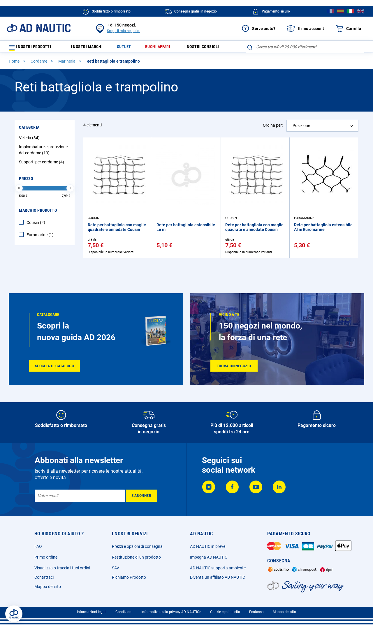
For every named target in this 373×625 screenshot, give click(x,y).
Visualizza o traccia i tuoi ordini (62, 568)
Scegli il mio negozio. (123, 31)
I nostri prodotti (33, 48)
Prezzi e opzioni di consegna (137, 546)
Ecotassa (256, 612)
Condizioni (123, 612)
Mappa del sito (47, 586)
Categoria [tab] (29, 130)
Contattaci (44, 577)
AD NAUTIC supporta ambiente (218, 568)
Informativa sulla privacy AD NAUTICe (171, 612)
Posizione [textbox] (301, 128)
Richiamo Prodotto (129, 577)
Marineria (67, 63)
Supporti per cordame (42, 164)
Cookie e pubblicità (225, 612)
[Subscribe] (141, 496)
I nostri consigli (211, 48)
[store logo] (38, 28)
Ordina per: (273, 128)
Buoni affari (165, 48)
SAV (115, 568)
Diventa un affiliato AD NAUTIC (217, 577)
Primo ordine (45, 557)
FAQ (38, 546)
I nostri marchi (91, 48)
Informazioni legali (91, 612)
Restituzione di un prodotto (136, 557)
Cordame (39, 63)
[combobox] (305, 47)
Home (14, 63)
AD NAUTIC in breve (207, 546)
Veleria (30, 140)
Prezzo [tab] (26, 181)
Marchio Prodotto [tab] (38, 213)
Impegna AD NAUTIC (208, 557)
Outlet (129, 48)
